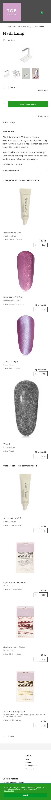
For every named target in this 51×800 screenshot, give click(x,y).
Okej (25, 795)
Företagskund (31, 766)
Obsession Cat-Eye (13, 297)
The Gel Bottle (9, 40)
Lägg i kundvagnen (28, 104)
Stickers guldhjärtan (14, 711)
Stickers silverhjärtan (14, 582)
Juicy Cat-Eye (10, 361)
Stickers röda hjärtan (14, 647)
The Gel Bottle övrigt (22, 27)
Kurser (28, 762)
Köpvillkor (30, 769)
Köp (43, 245)
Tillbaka (8, 737)
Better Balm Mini (12, 232)
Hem (9, 27)
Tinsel (6, 444)
